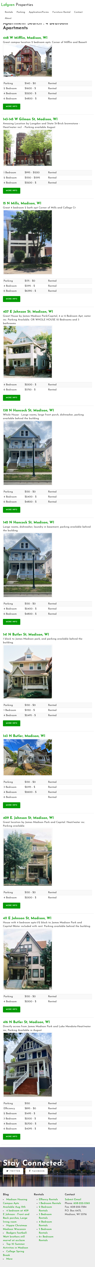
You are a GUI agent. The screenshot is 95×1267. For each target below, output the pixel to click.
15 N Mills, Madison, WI (22, 203)
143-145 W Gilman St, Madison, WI (30, 119)
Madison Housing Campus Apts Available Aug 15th (15, 1203)
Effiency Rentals (48, 1199)
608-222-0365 (81, 1203)
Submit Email (73, 1199)
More (9, 1259)
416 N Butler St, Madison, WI (26, 1022)
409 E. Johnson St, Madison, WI (28, 818)
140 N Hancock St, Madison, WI (28, 522)
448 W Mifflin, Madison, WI (25, 38)
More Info (11, 106)
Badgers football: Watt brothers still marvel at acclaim (15, 1237)
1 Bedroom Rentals (50, 1203)
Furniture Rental (61, 12)
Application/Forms (39, 12)
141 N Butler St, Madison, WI (26, 634)
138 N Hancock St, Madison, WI (28, 410)
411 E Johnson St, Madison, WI (27, 918)
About (8, 18)
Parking (21, 12)
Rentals (9, 12)
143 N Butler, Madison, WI (24, 736)
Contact (78, 12)
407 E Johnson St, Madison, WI (28, 312)
